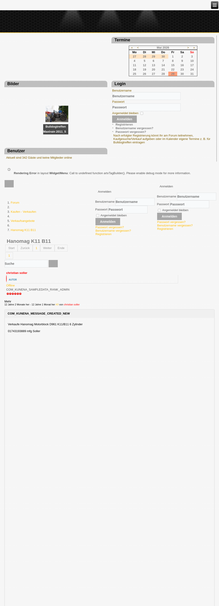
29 (119, 77)
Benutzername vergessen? (26, 185)
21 (109, 72)
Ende (61, 300)
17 (138, 68)
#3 (57, 360)
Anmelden (17, 176)
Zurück (25, 300)
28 (109, 77)
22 (119, 72)
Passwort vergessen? (23, 189)
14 (109, 68)
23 (128, 72)
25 (80, 77)
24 (138, 72)
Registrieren (16, 181)
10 (138, 64)
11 (80, 68)
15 (119, 68)
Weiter (47, 300)
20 (99, 72)
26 (90, 77)
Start (11, 300)
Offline (10, 337)
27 (99, 77)
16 (128, 68)
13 (99, 68)
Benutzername (14, 147)
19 (90, 72)
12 (90, 68)
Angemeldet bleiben (18, 170)
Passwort (11, 158)
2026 (112, 50)
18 (80, 72)
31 (138, 77)
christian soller (16, 325)
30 (128, 77)
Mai (105, 50)
